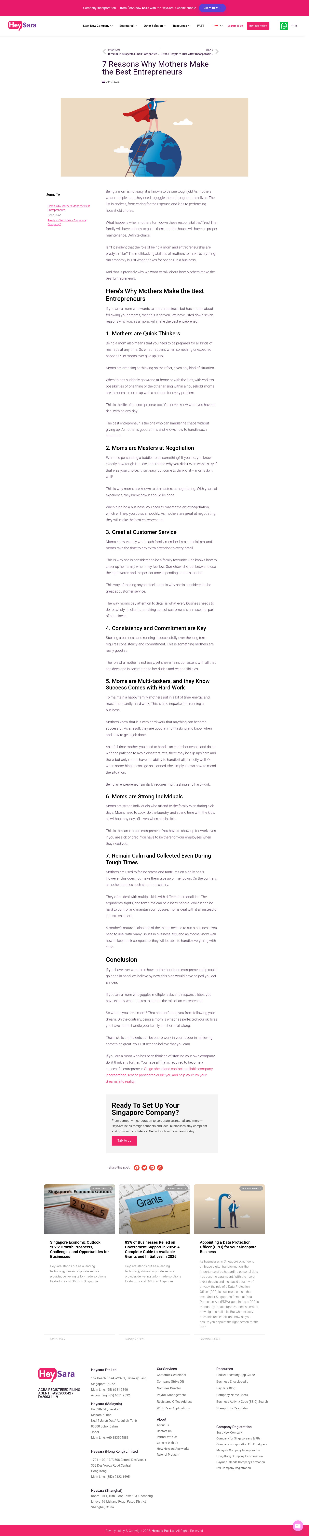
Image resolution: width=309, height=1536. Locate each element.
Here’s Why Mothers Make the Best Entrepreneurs (69, 208)
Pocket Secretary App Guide (235, 1375)
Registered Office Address (174, 1402)
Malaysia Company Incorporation (238, 1450)
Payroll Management (171, 1395)
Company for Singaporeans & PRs (238, 1439)
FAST (200, 26)
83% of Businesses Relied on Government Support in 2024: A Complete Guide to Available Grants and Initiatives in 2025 (152, 1249)
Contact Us (164, 1431)
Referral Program (168, 1455)
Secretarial (128, 26)
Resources (182, 26)
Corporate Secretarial (171, 1375)
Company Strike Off (170, 1382)
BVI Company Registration (233, 1468)
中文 (294, 26)
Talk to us (124, 1141)
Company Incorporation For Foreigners (241, 1445)
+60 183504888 (117, 1438)
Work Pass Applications (173, 1409)
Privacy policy (115, 1531)
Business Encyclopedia (232, 1382)
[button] (137, 1168)
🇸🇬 (221, 26)
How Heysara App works (173, 1449)
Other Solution (155, 26)
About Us (163, 1425)
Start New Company (98, 26)
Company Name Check (232, 1395)
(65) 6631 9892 (119, 1395)
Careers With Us (167, 1443)
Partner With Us (167, 1437)
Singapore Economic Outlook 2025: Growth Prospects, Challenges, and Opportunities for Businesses (79, 1249)
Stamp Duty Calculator (232, 1409)
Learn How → (212, 7)
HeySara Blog (225, 1389)
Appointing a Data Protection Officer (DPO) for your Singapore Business (228, 1247)
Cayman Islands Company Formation (240, 1462)
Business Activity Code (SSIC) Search (242, 1402)
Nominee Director (169, 1389)
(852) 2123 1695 (118, 1477)
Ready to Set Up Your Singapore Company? (67, 222)
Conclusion (54, 215)
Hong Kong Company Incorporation (239, 1456)
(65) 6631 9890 (117, 1390)
